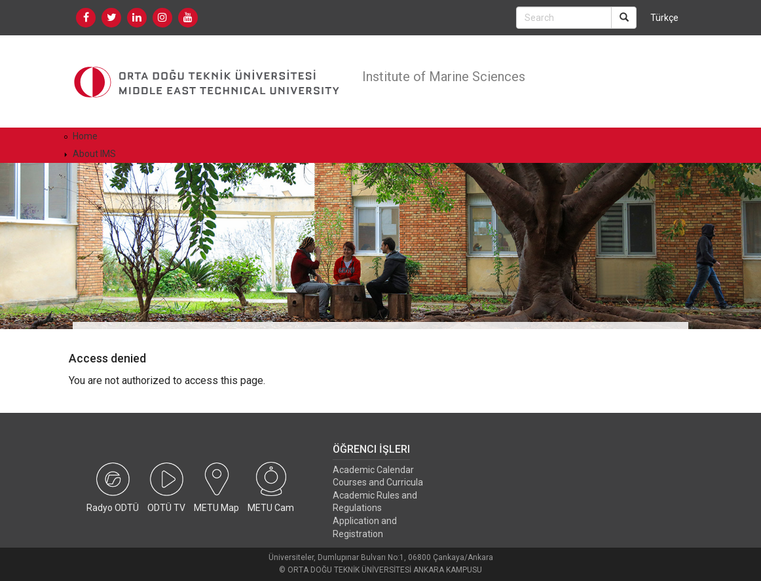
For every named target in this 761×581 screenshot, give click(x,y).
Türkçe (664, 17)
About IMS (94, 154)
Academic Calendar (373, 470)
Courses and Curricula (378, 482)
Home (85, 136)
